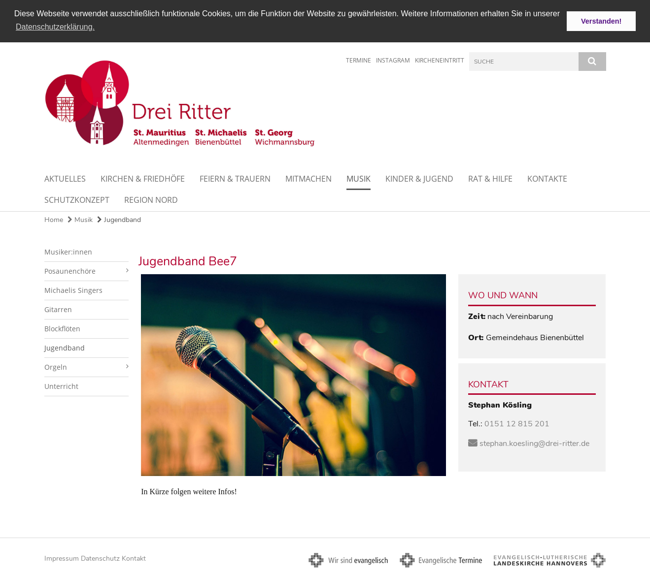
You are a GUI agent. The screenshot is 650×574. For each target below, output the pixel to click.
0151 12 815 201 (516, 423)
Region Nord (151, 199)
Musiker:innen (68, 251)
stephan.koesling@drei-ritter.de (534, 443)
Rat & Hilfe (490, 178)
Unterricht (61, 385)
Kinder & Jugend (419, 178)
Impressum (61, 558)
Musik (358, 178)
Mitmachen (308, 178)
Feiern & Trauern (235, 178)
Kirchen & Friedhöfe (143, 178)
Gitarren (58, 309)
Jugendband (119, 219)
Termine (358, 60)
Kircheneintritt (439, 60)
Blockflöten (62, 328)
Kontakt (134, 558)
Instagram (393, 60)
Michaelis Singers (73, 289)
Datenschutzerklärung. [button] (55, 27)
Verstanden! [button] (601, 21)
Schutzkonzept (76, 199)
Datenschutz (100, 558)
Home (53, 219)
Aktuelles (65, 178)
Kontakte (547, 178)
